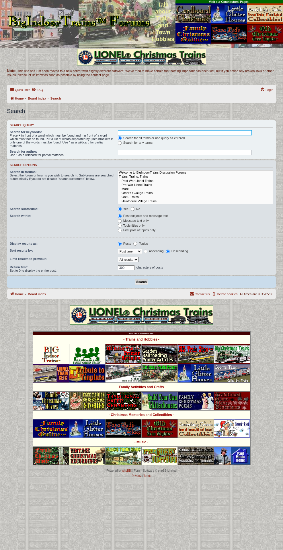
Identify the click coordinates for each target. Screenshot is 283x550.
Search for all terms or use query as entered (151, 138)
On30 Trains (195, 197)
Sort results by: (21, 250)
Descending (177, 251)
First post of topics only (137, 230)
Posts (124, 243)
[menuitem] (37, 89)
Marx (195, 189)
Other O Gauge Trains (195, 193)
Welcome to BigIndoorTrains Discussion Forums (195, 173)
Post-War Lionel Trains (195, 181)
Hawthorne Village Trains (195, 201)
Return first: (19, 267)
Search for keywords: (26, 132)
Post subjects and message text (143, 215)
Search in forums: (23, 172)
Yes (123, 209)
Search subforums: (24, 209)
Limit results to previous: (28, 259)
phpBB (126, 470)
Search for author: (23, 151)
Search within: (20, 215)
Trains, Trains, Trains (195, 177)
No (135, 209)
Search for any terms (135, 142)
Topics (140, 243)
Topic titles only (131, 225)
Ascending (154, 251)
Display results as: (24, 243)
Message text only (133, 220)
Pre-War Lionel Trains (195, 185)
